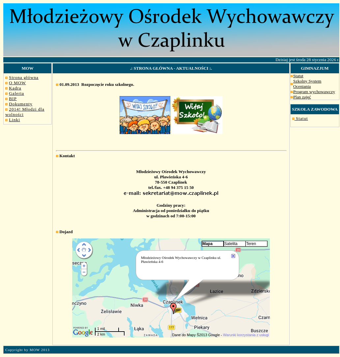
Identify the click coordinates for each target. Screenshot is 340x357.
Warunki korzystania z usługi (246, 335)
